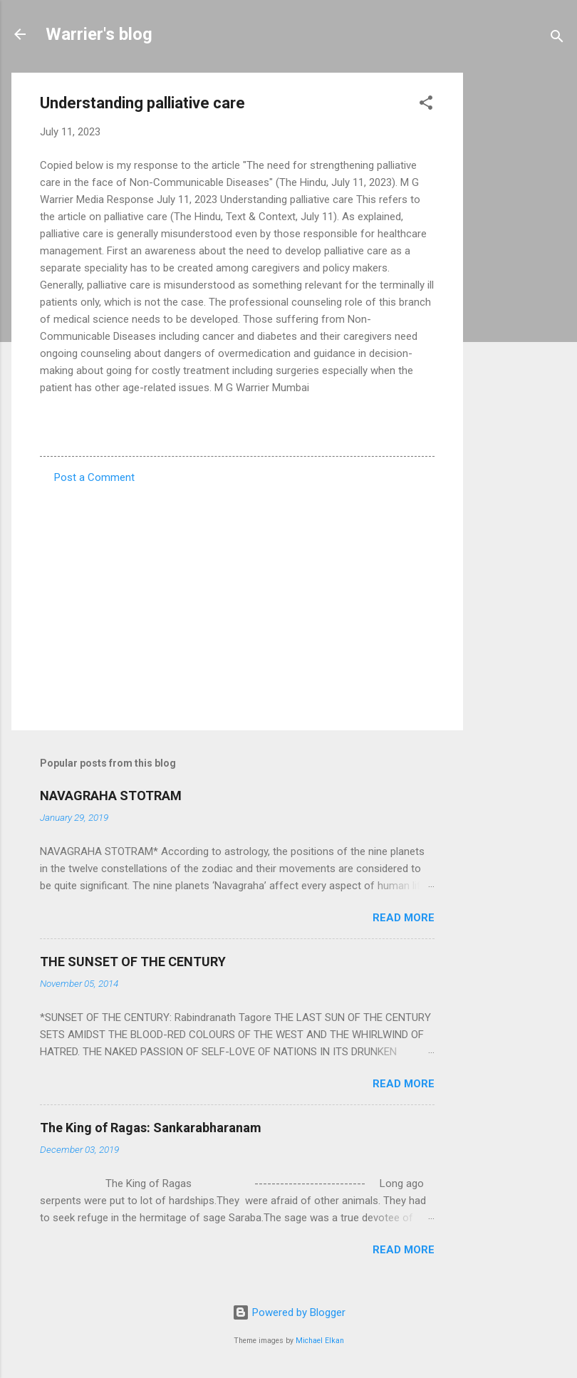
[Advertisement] (520, 286)
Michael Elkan (320, 1340)
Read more (404, 917)
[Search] (557, 39)
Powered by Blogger (288, 1312)
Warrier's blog (99, 34)
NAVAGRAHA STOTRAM (111, 795)
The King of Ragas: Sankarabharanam (150, 1127)
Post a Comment (94, 477)
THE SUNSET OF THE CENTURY (133, 961)
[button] (426, 105)
